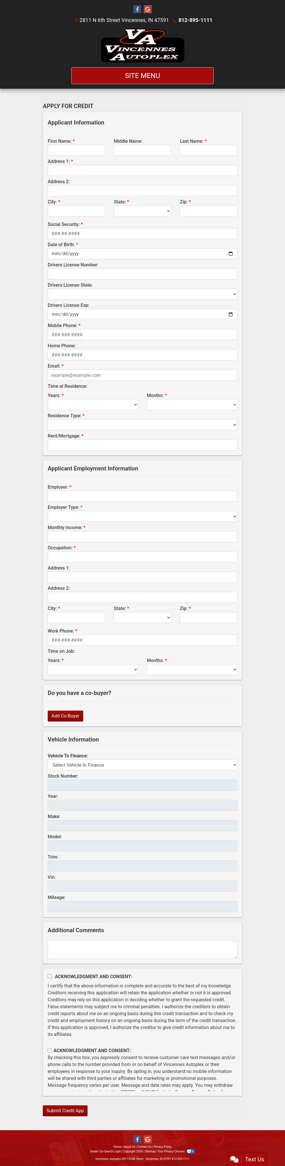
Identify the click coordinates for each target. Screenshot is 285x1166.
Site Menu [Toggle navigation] (142, 76)
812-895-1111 (195, 20)
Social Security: (64, 224)
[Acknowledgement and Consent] (49, 976)
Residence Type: (65, 415)
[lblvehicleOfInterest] (142, 764)
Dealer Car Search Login (105, 1151)
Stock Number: (63, 776)
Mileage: (56, 897)
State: (120, 202)
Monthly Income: (65, 527)
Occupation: (60, 547)
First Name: (60, 141)
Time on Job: (61, 651)
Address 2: (59, 181)
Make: (54, 816)
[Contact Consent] (49, 1050)
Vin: (52, 877)
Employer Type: (63, 507)
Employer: (58, 487)
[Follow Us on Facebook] (137, 9)
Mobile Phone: (62, 325)
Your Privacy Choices (176, 1151)
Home (117, 1146)
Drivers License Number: (73, 265)
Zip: (184, 202)
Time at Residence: (67, 386)
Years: (54, 395)
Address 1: (59, 161)
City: (52, 202)
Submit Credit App (65, 1110)
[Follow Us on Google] (148, 9)
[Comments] (142, 950)
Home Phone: (62, 345)
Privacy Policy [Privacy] (163, 1146)
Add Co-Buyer (65, 716)
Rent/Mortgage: (64, 436)
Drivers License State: (70, 285)
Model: (55, 836)
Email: (54, 366)
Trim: (53, 857)
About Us (129, 1146)
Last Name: (191, 141)
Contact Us (144, 1146)
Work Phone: (61, 631)
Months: (155, 395)
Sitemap (150, 1151)
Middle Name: (128, 141)
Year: (53, 796)
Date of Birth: (61, 244)
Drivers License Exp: (68, 305)
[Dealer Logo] (142, 45)
